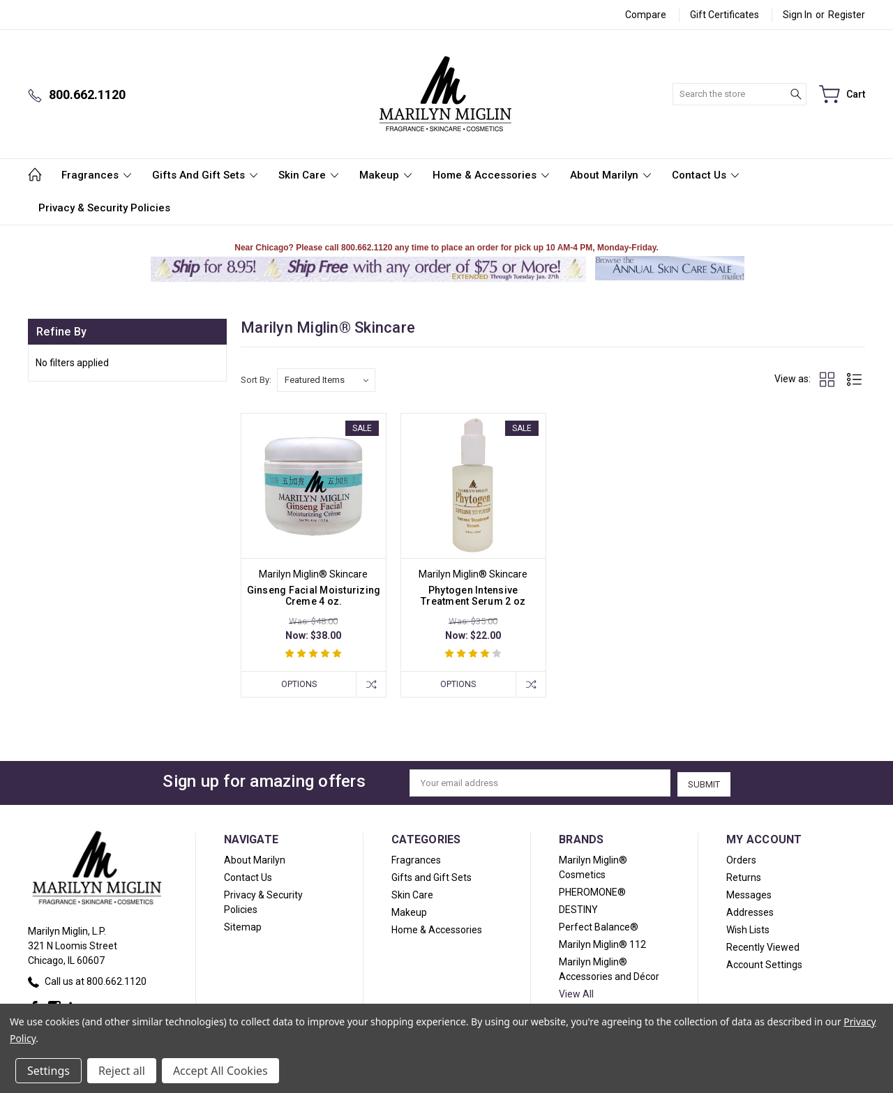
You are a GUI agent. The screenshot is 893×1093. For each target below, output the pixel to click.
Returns (743, 876)
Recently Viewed (763, 945)
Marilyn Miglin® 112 (602, 943)
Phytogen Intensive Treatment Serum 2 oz (473, 596)
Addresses (750, 911)
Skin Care (308, 175)
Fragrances (96, 175)
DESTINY (578, 908)
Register (846, 14)
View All (576, 992)
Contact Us (705, 175)
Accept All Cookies (220, 1070)
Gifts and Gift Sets (204, 175)
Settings (48, 1070)
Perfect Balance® (598, 925)
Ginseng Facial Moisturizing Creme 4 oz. (314, 596)
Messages (749, 893)
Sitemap (243, 925)
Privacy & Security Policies (104, 208)
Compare (645, 14)
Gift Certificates (724, 14)
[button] (669, 280)
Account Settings (764, 963)
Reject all (121, 1070)
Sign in (797, 14)
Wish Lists (748, 928)
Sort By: (256, 380)
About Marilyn (610, 175)
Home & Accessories (491, 175)
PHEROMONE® (592, 890)
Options (297, 684)
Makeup (385, 175)
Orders (741, 858)
